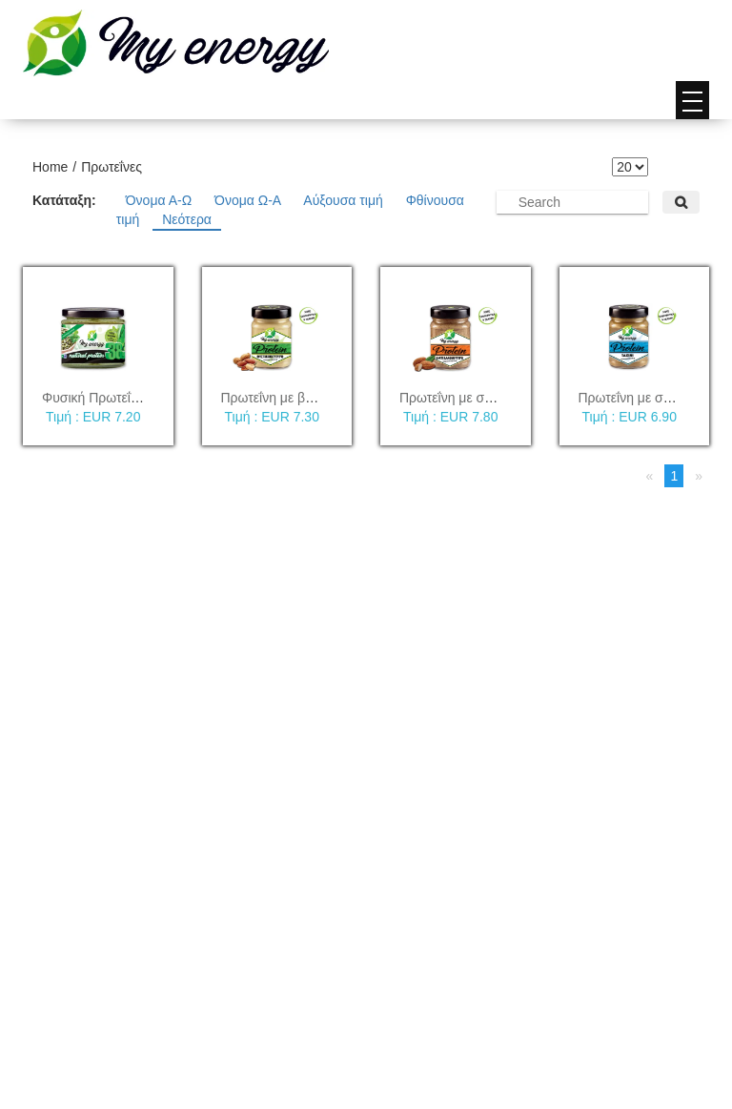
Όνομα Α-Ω (160, 200)
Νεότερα (187, 219)
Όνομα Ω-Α (249, 200)
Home (50, 167)
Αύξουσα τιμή (344, 200)
